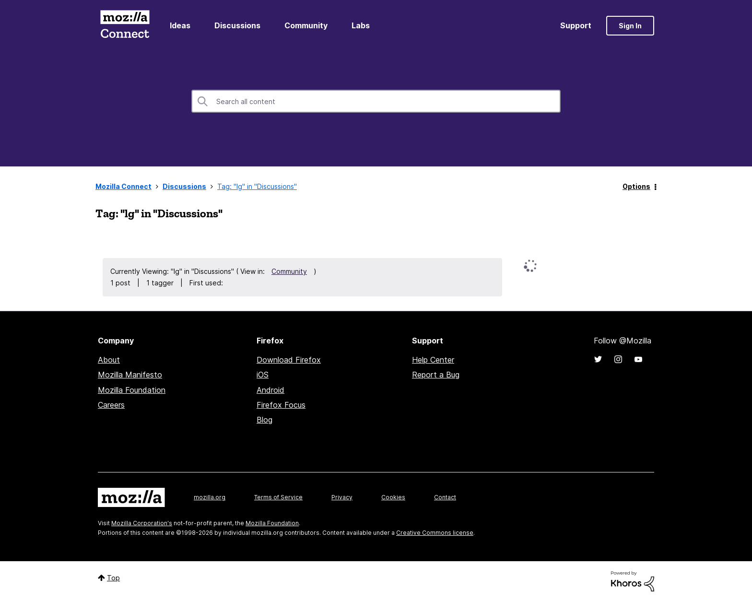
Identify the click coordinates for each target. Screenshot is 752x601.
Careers (111, 405)
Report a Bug (435, 374)
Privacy (341, 497)
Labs (361, 25)
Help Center (433, 360)
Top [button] (113, 578)
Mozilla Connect (125, 25)
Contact (445, 497)
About (109, 360)
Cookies (393, 497)
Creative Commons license (434, 532)
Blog (264, 419)
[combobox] (376, 101)
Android (270, 390)
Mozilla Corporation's (141, 523)
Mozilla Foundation (131, 390)
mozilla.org (209, 497)
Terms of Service (278, 497)
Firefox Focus (281, 405)
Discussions (237, 25)
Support (575, 25)
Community (306, 25)
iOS (263, 374)
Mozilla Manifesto (130, 374)
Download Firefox (289, 360)
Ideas (180, 25)
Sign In (630, 26)
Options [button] (636, 186)
